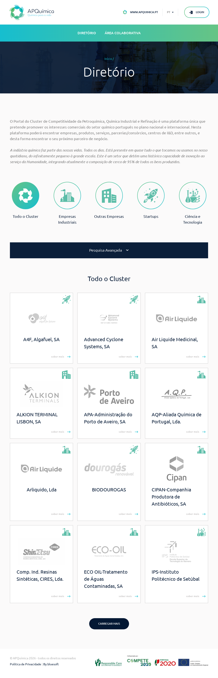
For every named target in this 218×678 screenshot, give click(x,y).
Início (108, 58)
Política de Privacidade (25, 664)
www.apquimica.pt (144, 12)
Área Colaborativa (123, 33)
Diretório (87, 33)
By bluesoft (51, 664)
